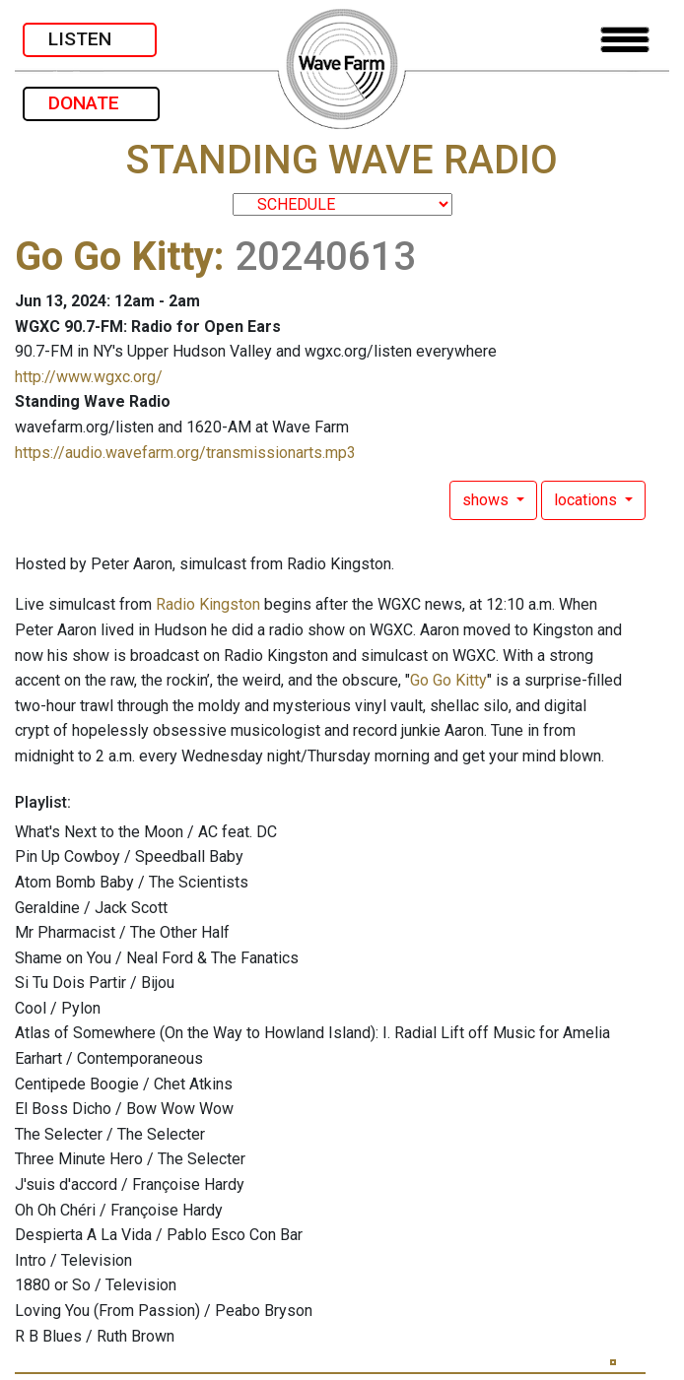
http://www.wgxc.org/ (89, 376)
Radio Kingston (208, 604)
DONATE (91, 103)
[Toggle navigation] (624, 40)
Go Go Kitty (114, 256)
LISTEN (89, 39)
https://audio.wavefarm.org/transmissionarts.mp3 (185, 452)
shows (487, 500)
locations (587, 500)
